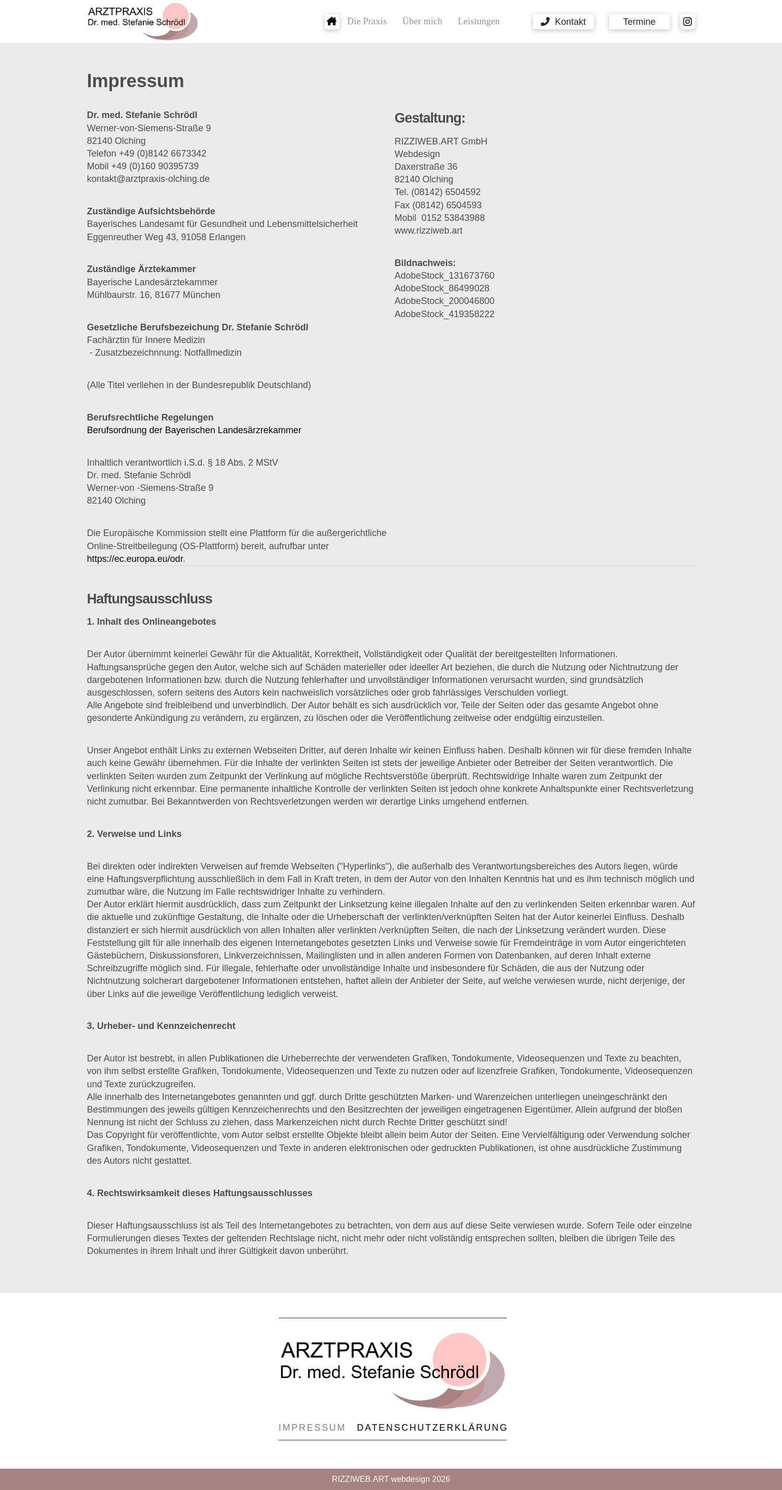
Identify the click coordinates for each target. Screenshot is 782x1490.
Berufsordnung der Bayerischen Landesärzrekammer (194, 430)
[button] (563, 21)
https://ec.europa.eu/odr (135, 559)
